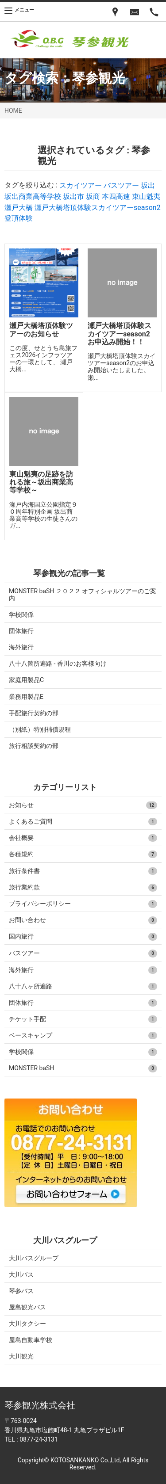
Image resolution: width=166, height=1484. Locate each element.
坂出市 (73, 196)
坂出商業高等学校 (32, 196)
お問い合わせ (83, 920)
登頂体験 (18, 218)
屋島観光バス (27, 1307)
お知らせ (83, 805)
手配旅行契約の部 (33, 713)
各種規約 (83, 854)
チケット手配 (83, 1019)
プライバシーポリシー (83, 904)
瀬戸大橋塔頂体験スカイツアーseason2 (98, 207)
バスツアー (121, 185)
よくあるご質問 (83, 822)
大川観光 (21, 1356)
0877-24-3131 (38, 1439)
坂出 (148, 185)
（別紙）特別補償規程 (40, 729)
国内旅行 (83, 937)
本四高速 (116, 196)
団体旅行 (21, 630)
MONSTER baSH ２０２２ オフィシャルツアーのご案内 (82, 594)
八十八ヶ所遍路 (83, 987)
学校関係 (21, 614)
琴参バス (21, 1290)
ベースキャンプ (83, 1036)
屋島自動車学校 (30, 1339)
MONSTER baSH (83, 1068)
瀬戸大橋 (18, 207)
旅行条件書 (83, 871)
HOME (13, 110)
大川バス (21, 1274)
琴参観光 (98, 78)
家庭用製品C (26, 679)
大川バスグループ (33, 1258)
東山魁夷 (146, 196)
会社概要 (83, 838)
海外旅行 (21, 647)
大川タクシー (27, 1323)
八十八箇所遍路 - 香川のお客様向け (58, 663)
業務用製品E (26, 696)
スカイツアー (80, 185)
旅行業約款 (83, 888)
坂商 (93, 196)
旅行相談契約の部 (33, 745)
